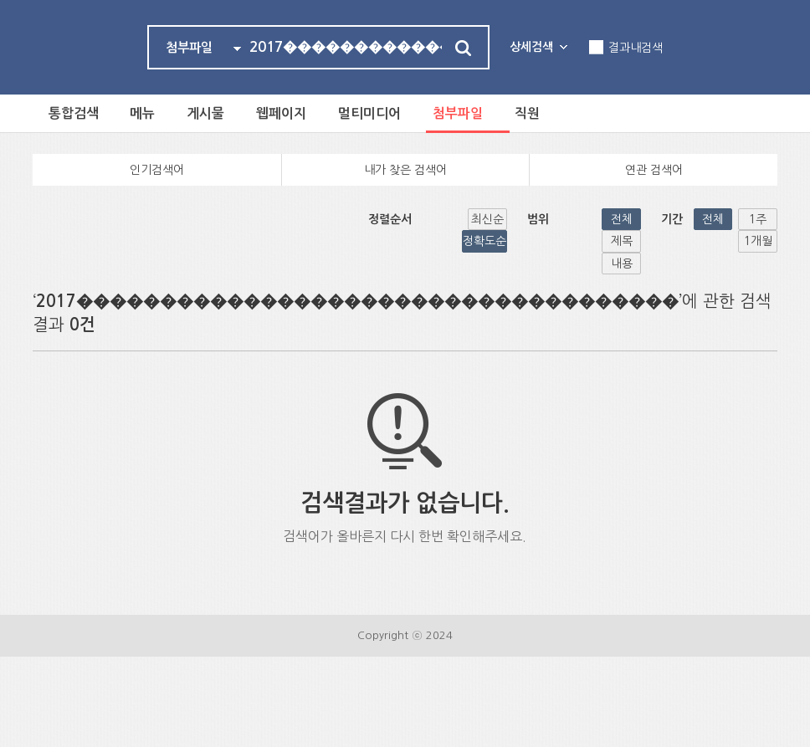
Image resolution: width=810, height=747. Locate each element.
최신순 (338, 220)
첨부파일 (468, 113)
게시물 (210, 113)
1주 (711, 220)
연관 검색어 (654, 171)
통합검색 (74, 113)
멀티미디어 (377, 113)
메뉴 (145, 113)
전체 (481, 220)
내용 (573, 220)
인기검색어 (157, 171)
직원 (538, 113)
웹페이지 (288, 113)
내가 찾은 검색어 (405, 171)
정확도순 (386, 220)
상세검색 (531, 47)
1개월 (757, 220)
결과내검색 (635, 48)
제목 (527, 220)
